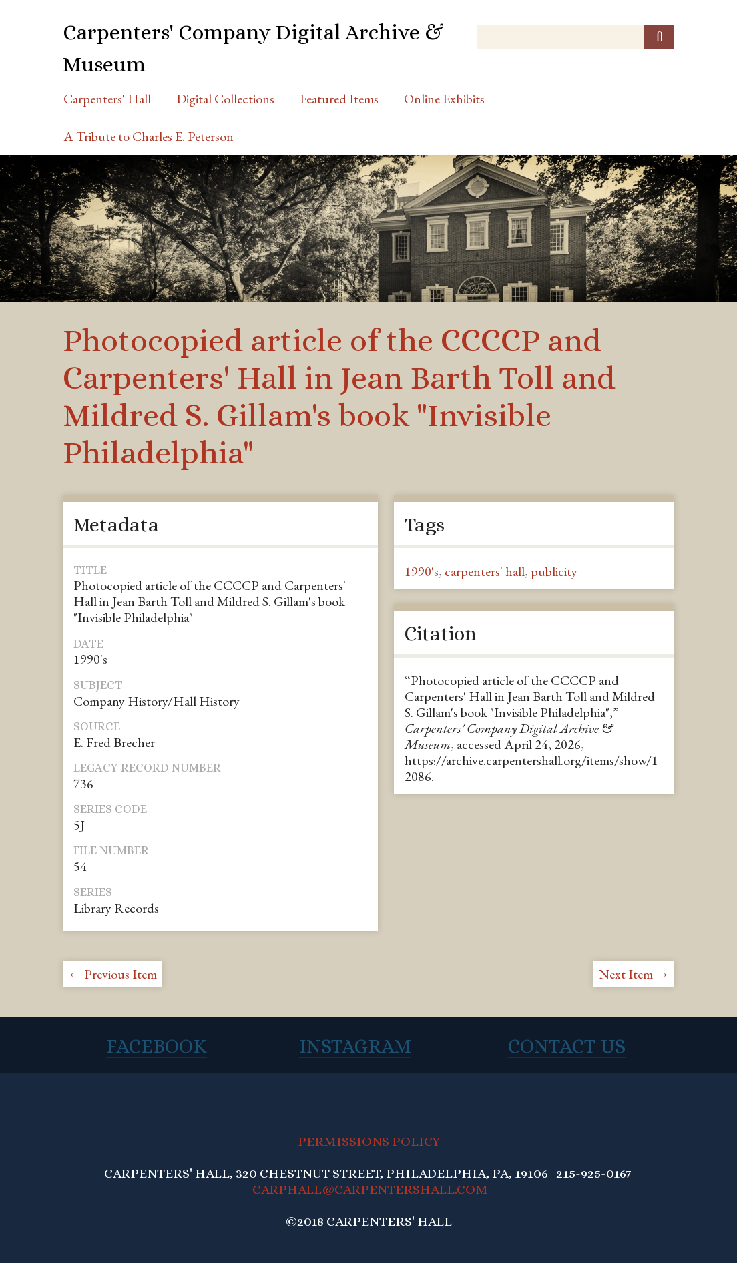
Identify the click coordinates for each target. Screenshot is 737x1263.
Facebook (156, 1046)
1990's (422, 571)
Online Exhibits (444, 98)
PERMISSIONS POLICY (369, 1141)
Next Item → (634, 974)
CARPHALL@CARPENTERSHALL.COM (370, 1189)
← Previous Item (112, 974)
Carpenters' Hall (107, 98)
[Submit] (659, 37)
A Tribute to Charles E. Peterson (148, 136)
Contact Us (567, 1046)
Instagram (355, 1046)
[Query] (575, 37)
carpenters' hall (485, 571)
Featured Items (339, 98)
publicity (554, 571)
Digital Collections (225, 98)
